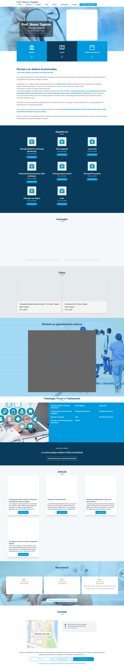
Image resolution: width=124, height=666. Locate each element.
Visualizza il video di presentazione (36, 33)
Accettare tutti (83, 659)
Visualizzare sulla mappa (42, 634)
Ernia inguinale (79, 405)
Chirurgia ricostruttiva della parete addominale (62, 421)
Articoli (55, 4)
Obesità (77, 420)
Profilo (20, 4)
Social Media (64, 4)
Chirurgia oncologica (57, 417)
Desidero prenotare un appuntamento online (62, 458)
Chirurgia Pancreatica (106, 411)
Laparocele (102, 405)
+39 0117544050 (72, 628)
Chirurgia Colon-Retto (106, 417)
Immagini (38, 4)
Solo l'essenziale (62, 659)
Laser (76, 417)
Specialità (28, 4)
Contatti (74, 4)
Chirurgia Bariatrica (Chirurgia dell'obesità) (60, 407)
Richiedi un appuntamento (88, 4)
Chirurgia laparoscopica (82, 411)
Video (46, 4)
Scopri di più (32, 157)
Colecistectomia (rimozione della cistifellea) (61, 412)
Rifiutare (40, 659)
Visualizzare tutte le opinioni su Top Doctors (62, 600)
